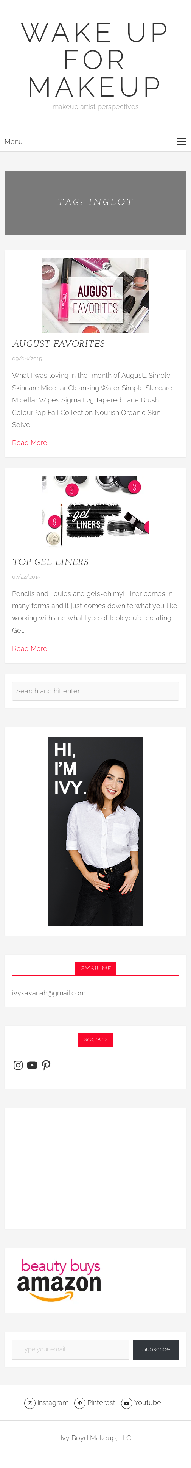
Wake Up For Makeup (95, 59)
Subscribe (156, 1349)
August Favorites (58, 344)
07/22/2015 (26, 577)
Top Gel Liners (50, 562)
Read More (29, 443)
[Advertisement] (95, 1169)
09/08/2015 (27, 358)
